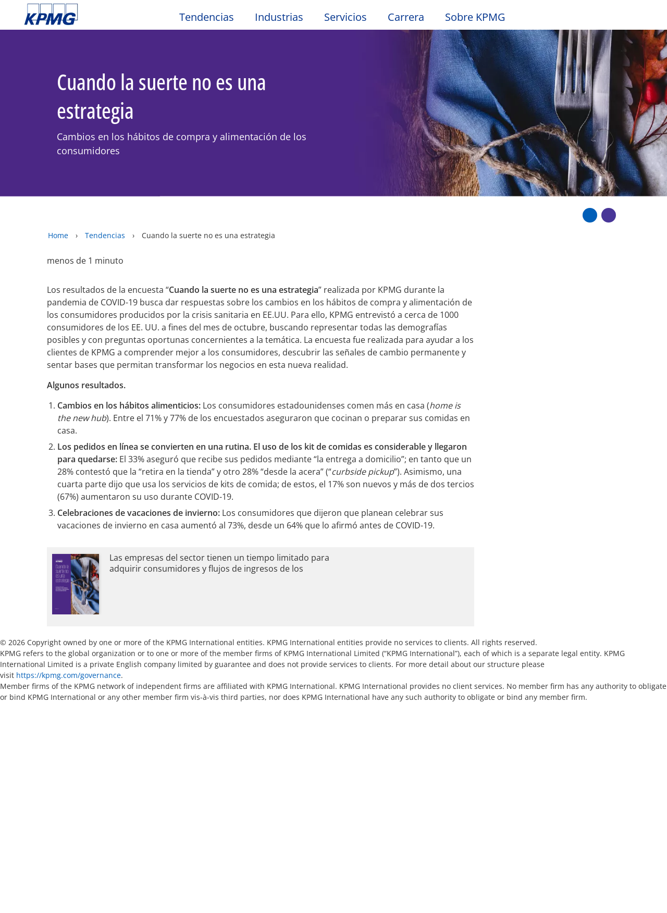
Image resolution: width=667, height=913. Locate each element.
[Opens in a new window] (260, 564)
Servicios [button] (345, 17)
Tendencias (105, 213)
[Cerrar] (592, 896)
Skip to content (81, 14)
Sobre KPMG (475, 17)
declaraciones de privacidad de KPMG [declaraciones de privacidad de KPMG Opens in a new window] (275, 879)
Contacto (46, 749)
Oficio (39, 705)
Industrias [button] (279, 17)
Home (58, 213)
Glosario (390, 705)
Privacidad (100, 705)
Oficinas (41, 769)
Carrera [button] (406, 17)
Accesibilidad (177, 705)
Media (133, 749)
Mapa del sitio (263, 705)
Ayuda (332, 705)
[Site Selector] (633, 19)
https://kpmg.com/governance (68, 653)
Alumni (229, 749)
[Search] (610, 20)
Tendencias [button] (206, 17)
